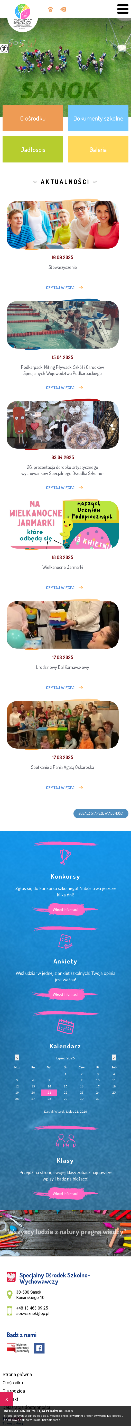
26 (17, 1099)
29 (65, 1099)
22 (65, 1092)
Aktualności (65, 182)
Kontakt (10, 1399)
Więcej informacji (65, 909)
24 (98, 1092)
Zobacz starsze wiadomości (101, 813)
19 (17, 1092)
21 (49, 1092)
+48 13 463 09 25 (50, 9)
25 (114, 1092)
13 (33, 1086)
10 (98, 1080)
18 (114, 1086)
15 (65, 1086)
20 (33, 1092)
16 (81, 1086)
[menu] (122, 9)
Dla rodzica (14, 1391)
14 (49, 1086)
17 (98, 1086)
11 (114, 1080)
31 (98, 1099)
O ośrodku (13, 1382)
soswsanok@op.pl (63, 9)
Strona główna (17, 1374)
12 (17, 1086)
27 (33, 1099)
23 (81, 1092)
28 (49, 1099)
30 (81, 1099)
